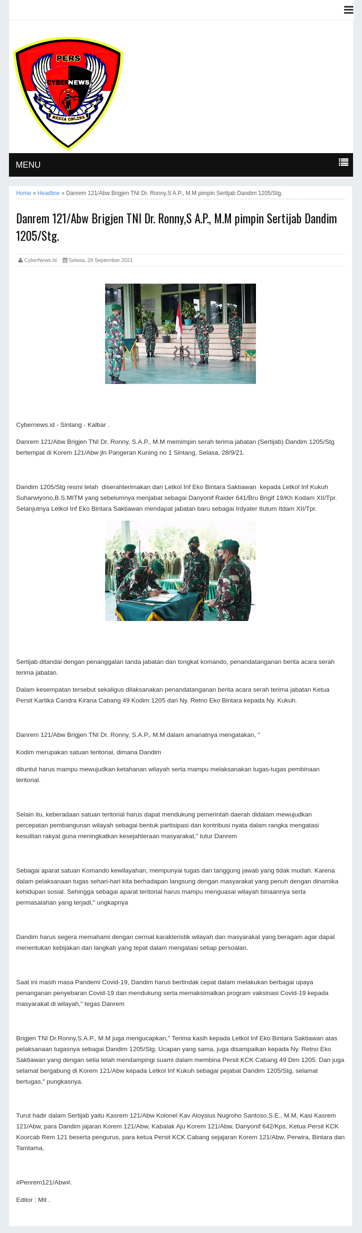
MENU (28, 165)
